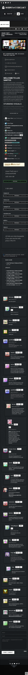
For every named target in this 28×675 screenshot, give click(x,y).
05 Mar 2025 (6, 55)
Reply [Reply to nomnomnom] (17, 501)
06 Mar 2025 (12, 55)
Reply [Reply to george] (16, 364)
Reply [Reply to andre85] (15, 462)
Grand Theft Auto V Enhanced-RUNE (14, 263)
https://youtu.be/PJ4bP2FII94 (15, 495)
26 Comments (21, 53)
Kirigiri (12, 552)
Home (16, 33)
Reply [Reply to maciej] (14, 578)
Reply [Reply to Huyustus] (17, 352)
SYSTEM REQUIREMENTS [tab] (13, 66)
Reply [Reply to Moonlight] (15, 424)
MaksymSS (11, 610)
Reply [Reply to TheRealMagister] (21, 307)
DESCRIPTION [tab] (10, 59)
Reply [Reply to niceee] (14, 320)
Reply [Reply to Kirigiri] (17, 552)
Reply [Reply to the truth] (18, 404)
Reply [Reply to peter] (14, 599)
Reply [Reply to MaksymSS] (17, 610)
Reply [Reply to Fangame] (15, 589)
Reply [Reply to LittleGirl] (15, 488)
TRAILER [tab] (8, 73)
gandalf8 (10, 339)
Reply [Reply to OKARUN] (15, 621)
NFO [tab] (17, 73)
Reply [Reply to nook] (15, 475)
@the (10, 431)
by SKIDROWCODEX (9, 53)
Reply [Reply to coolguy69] (16, 378)
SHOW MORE (14, 113)
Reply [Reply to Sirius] (14, 539)
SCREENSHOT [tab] (10, 70)
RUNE (16, 53)
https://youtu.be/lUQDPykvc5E (15, 616)
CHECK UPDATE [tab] (10, 63)
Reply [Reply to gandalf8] (16, 339)
